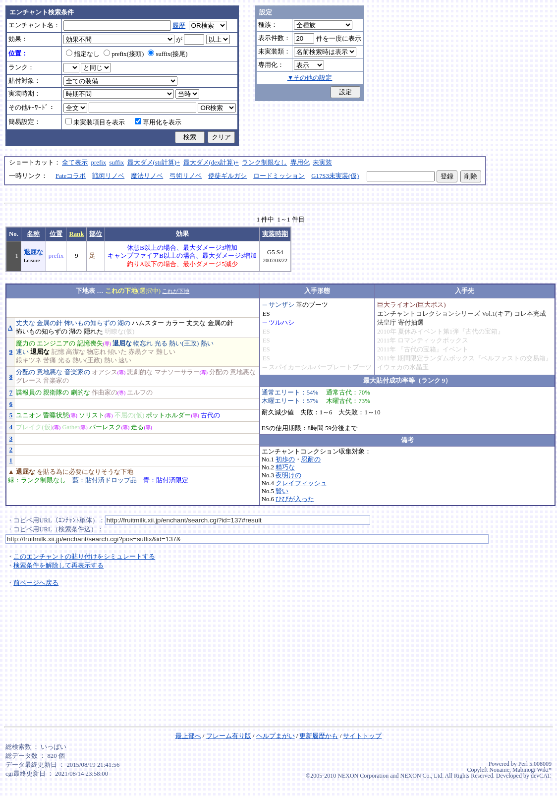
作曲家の (104, 392)
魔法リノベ (147, 175)
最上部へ (188, 736)
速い (22, 351)
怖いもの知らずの (90, 323)
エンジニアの (56, 343)
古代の (210, 415)
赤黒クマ (141, 351)
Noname (499, 769)
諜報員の (29, 392)
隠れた (93, 331)
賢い (282, 491)
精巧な (285, 467)
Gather (70, 427)
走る (137, 427)
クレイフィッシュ (301, 483)
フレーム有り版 (228, 736)
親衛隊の (56, 392)
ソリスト (92, 415)
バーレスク (105, 427)
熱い (207, 343)
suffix (117, 162)
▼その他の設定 (310, 77)
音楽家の (77, 372)
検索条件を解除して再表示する (58, 565)
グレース (29, 380)
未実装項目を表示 (95, 122)
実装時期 (275, 233)
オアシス (104, 372)
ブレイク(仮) (34, 427)
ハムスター (148, 323)
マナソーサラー (177, 372)
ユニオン (29, 415)
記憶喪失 (90, 343)
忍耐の (311, 459)
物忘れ (143, 343)
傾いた (117, 351)
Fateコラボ (71, 175)
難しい (165, 351)
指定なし (83, 54)
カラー (175, 323)
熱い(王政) (184, 343)
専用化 (300, 162)
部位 (95, 233)
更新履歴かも (318, 736)
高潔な (75, 351)
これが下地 (175, 291)
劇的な (80, 392)
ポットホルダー (168, 415)
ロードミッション (279, 175)
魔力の (25, 343)
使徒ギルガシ (227, 175)
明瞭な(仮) (120, 331)
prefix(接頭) (124, 54)
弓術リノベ (185, 175)
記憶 (58, 351)
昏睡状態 (56, 415)
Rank (76, 233)
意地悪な (49, 372)
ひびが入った (295, 499)
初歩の (285, 459)
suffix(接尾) (167, 54)
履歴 (178, 25)
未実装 (322, 162)
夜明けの (288, 475)
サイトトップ (362, 736)
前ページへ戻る (35, 582)
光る (161, 343)
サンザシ (281, 304)
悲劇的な (140, 372)
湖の (123, 323)
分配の (25, 372)
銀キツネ (29, 360)
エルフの (140, 392)
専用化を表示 (158, 122)
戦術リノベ (108, 175)
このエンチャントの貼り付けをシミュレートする (84, 556)
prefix (99, 162)
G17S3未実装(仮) (335, 175)
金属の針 (49, 323)
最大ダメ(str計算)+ (153, 162)
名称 (33, 233)
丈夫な (25, 323)
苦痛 (49, 360)
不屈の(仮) (129, 415)
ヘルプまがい (275, 736)
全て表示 (75, 162)
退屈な (33, 252)
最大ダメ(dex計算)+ (211, 162)
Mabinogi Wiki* (532, 769)
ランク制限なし (264, 162)
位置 (56, 233)
